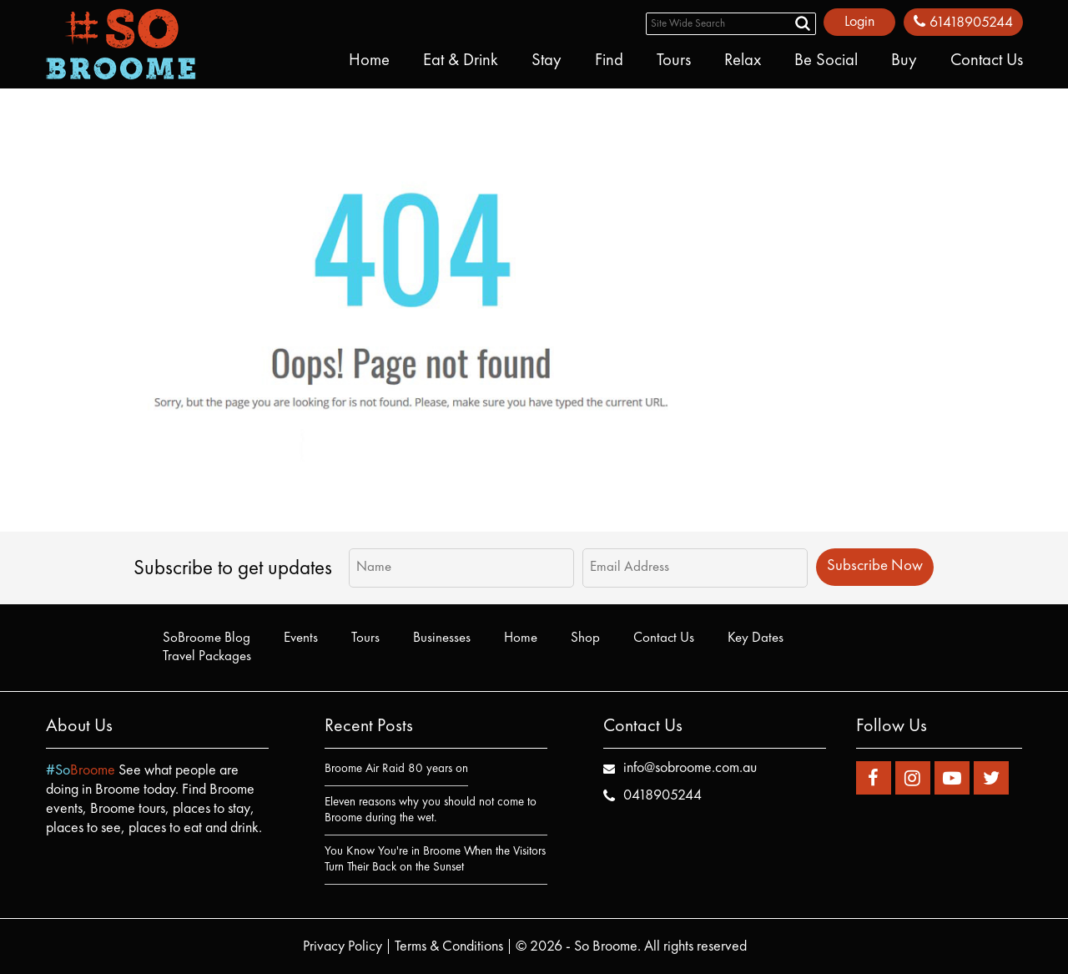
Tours (674, 61)
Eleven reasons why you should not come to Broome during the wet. (431, 810)
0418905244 (662, 795)
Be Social (826, 61)
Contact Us (986, 61)
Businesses (442, 638)
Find (609, 61)
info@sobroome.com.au (690, 768)
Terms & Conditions (449, 946)
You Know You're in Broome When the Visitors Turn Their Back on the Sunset (435, 859)
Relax (742, 61)
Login (859, 21)
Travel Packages (207, 656)
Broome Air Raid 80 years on (396, 769)
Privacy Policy (342, 946)
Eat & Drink (460, 61)
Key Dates (755, 638)
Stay (546, 61)
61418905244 (963, 22)
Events (301, 638)
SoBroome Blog (206, 638)
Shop (585, 638)
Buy (904, 61)
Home (369, 61)
